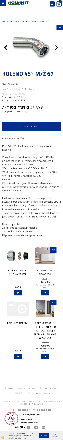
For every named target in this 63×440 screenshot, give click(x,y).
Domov (5, 21)
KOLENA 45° (44, 21)
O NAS (34, 388)
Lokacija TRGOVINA (50, 388)
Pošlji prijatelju (28, 89)
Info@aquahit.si (37, 404)
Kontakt (22, 388)
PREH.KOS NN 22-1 (18, 323)
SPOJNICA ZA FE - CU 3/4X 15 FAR (18, 272)
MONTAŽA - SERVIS (22, 393)
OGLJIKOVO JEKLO (29, 21)
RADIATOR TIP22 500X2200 (45, 272)
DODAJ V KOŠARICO (31, 126)
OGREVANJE (15, 21)
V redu (44, 435)
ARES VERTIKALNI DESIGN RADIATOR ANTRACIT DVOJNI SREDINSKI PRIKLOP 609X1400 (45, 330)
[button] (57, 48)
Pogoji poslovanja (43, 393)
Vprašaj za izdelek (11, 89)
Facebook (21, 410)
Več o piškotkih (55, 435)
